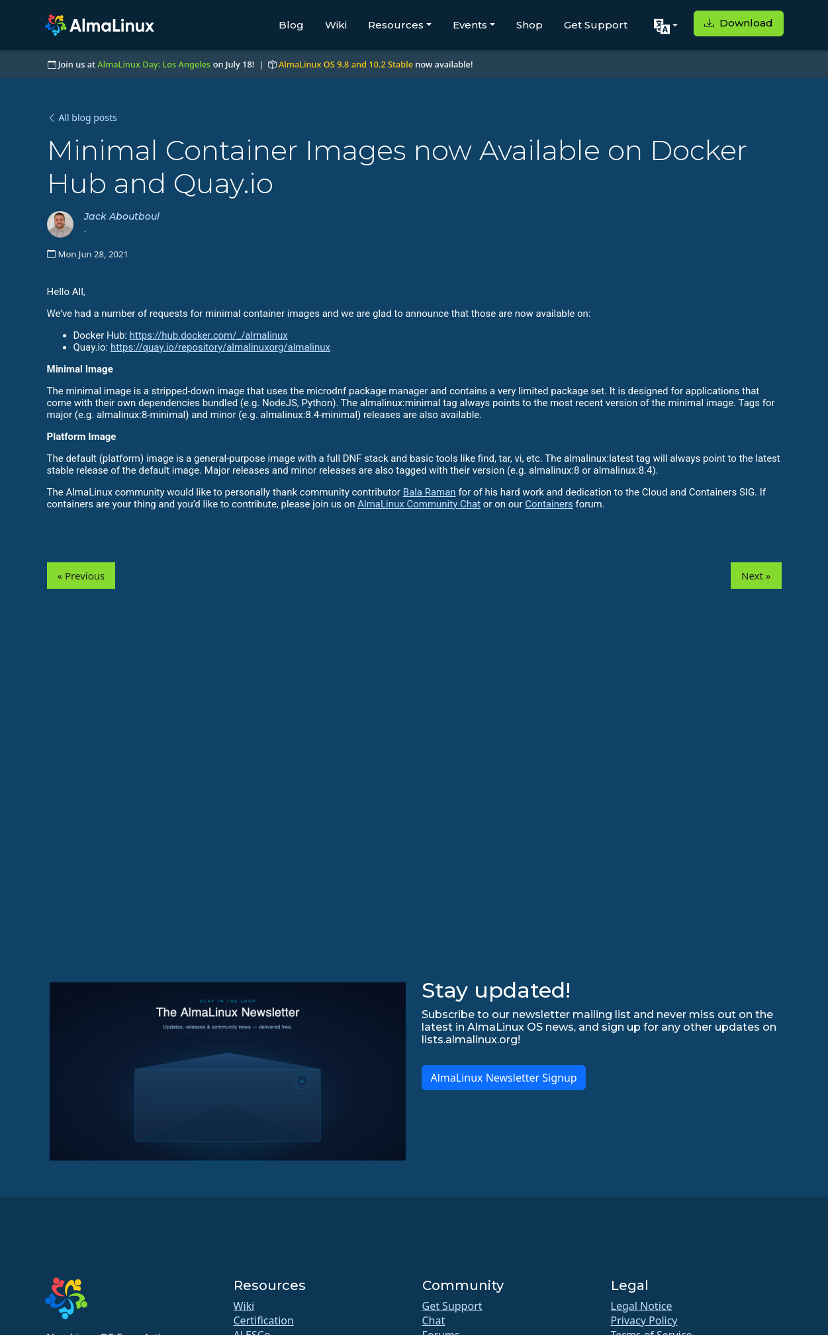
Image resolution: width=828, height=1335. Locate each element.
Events (470, 25)
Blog (291, 25)
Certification (264, 1320)
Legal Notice (641, 1306)
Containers (549, 504)
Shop (529, 25)
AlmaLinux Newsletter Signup (503, 1077)
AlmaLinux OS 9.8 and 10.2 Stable (346, 64)
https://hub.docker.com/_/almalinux (209, 335)
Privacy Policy (644, 1320)
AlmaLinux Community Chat (419, 504)
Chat (433, 1320)
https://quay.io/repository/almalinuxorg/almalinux (220, 347)
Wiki (336, 25)
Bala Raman (429, 492)
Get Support (595, 25)
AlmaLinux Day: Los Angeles (153, 64)
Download (738, 23)
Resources (396, 25)
